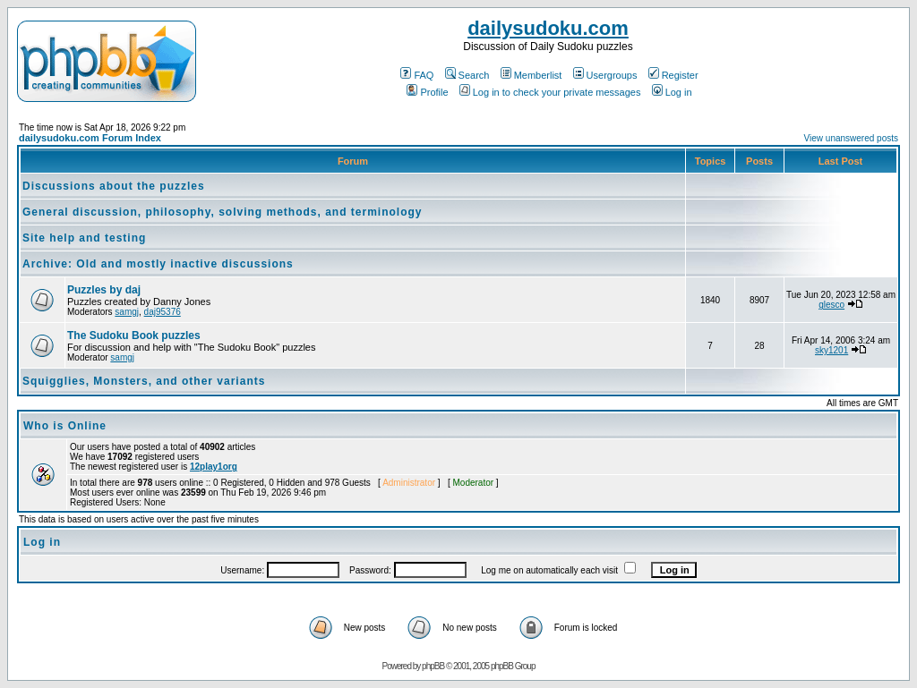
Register (673, 75)
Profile (427, 92)
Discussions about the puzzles (113, 186)
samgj (127, 312)
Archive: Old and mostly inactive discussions (158, 264)
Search (467, 75)
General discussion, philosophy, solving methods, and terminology (222, 212)
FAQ (416, 75)
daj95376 (162, 312)
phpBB (433, 666)
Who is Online (65, 426)
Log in (672, 92)
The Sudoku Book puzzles (134, 335)
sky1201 (831, 350)
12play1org (213, 466)
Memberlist (531, 75)
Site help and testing (84, 238)
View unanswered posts (851, 138)
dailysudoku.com (548, 28)
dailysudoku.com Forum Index (90, 137)
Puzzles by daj (104, 290)
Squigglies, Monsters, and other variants (143, 381)
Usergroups (605, 75)
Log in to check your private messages (550, 92)
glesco (831, 305)
